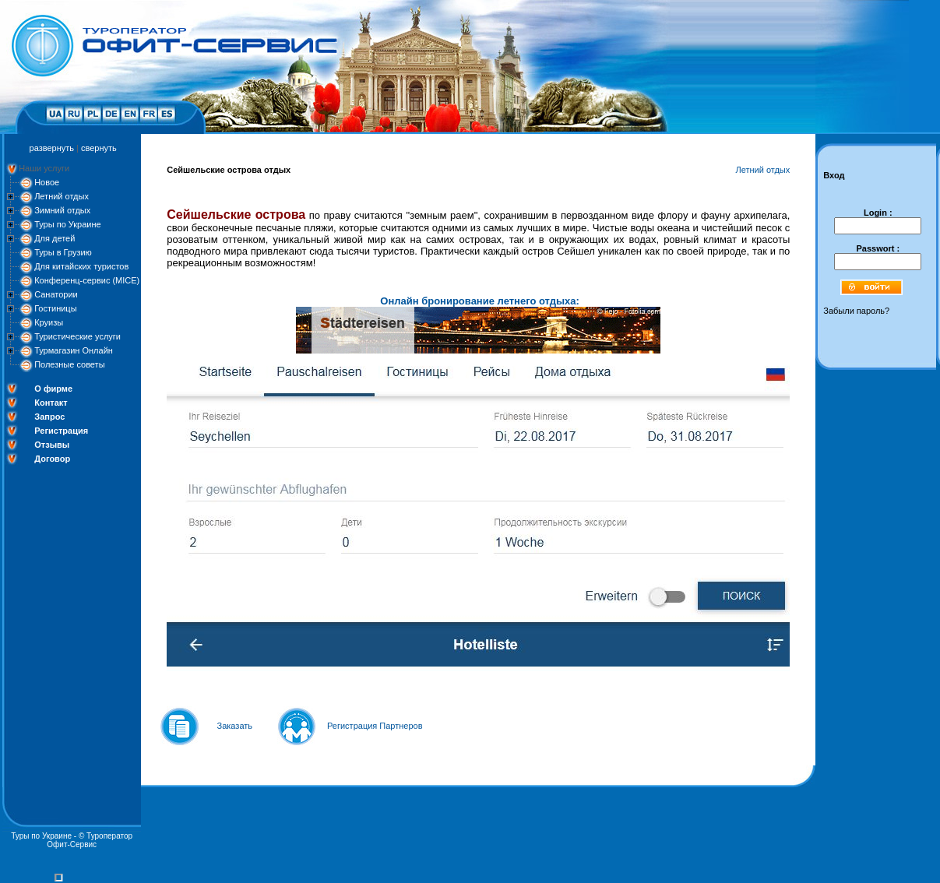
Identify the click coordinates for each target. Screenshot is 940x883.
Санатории (56, 294)
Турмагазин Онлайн (73, 350)
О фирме (53, 388)
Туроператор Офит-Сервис (89, 840)
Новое (46, 182)
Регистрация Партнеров (375, 725)
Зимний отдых (62, 210)
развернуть (52, 148)
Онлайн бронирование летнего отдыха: (479, 301)
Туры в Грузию (63, 252)
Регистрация (61, 430)
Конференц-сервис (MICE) (86, 280)
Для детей (54, 238)
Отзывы (51, 444)
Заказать (235, 725)
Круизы (48, 322)
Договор (52, 458)
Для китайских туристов (81, 266)
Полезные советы (69, 364)
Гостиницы (55, 308)
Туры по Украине (67, 224)
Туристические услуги (77, 336)
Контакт (50, 402)
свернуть (99, 148)
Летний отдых (61, 196)
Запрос (49, 416)
